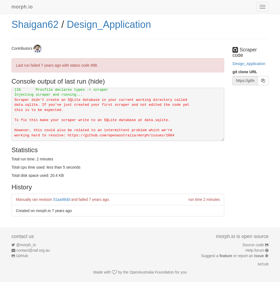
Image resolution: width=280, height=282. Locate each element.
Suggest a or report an (233, 256)
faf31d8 (263, 264)
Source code (253, 245)
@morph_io (26, 245)
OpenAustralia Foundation (152, 272)
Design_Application (109, 24)
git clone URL (244, 72)
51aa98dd (61, 199)
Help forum (255, 250)
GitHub (22, 256)
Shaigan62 (35, 24)
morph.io (22, 7)
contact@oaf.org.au (33, 250)
